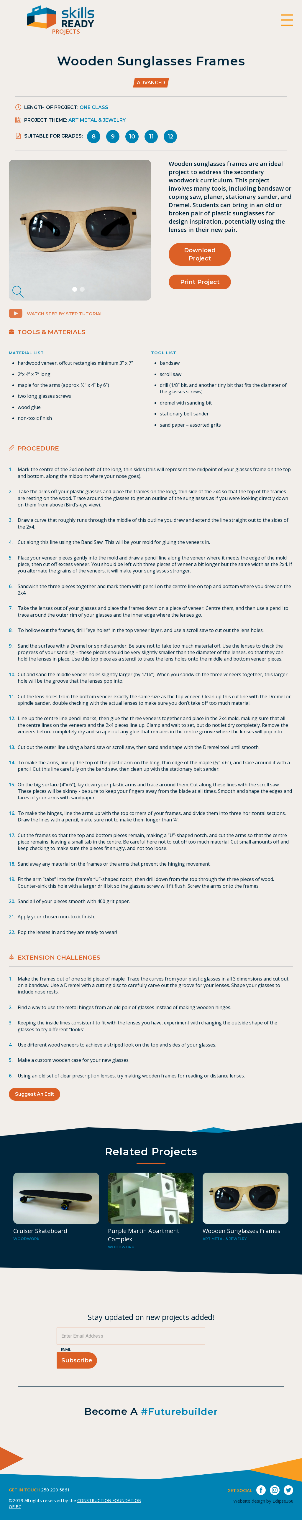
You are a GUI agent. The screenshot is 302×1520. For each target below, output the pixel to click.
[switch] (286, 21)
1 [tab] (75, 299)
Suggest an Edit (34, 1103)
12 (170, 136)
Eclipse (282, 1501)
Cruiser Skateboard (40, 1249)
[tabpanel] (80, 234)
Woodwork (26, 1257)
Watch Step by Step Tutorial (59, 323)
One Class (94, 107)
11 (151, 136)
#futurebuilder (179, 1429)
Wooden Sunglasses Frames (241, 1249)
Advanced (151, 82)
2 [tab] (83, 299)
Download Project (200, 254)
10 (132, 136)
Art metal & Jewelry (97, 120)
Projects (75, 33)
